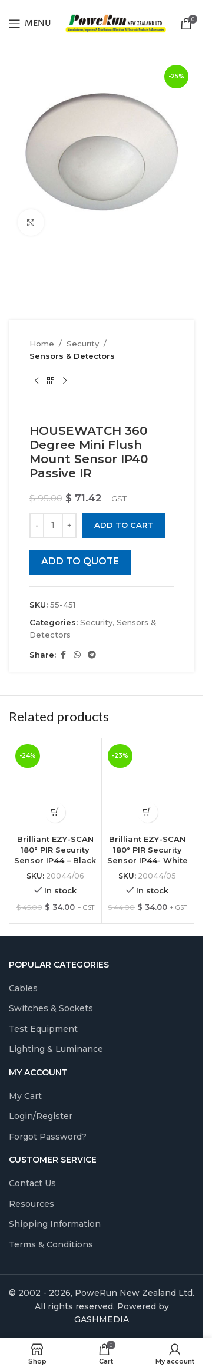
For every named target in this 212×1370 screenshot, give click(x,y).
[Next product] (65, 381)
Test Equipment (43, 1029)
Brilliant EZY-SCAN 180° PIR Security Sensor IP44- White (147, 849)
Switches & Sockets (51, 1008)
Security (83, 343)
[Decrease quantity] (36, 525)
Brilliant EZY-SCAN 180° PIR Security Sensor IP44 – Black (55, 849)
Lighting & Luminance (56, 1049)
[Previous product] (36, 381)
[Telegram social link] (92, 655)
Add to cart (123, 525)
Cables (23, 988)
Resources (31, 1204)
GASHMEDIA (101, 1319)
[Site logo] (115, 22)
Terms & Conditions (51, 1244)
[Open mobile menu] (30, 23)
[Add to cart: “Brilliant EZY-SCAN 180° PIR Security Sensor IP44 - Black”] (55, 812)
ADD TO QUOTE (80, 561)
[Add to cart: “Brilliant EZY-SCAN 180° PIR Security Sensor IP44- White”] (147, 812)
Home (41, 343)
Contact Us (32, 1183)
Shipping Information (55, 1224)
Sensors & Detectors (72, 356)
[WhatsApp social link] (77, 655)
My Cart (25, 1096)
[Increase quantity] (69, 525)
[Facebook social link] (63, 655)
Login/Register (40, 1116)
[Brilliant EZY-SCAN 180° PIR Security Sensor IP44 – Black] (55, 784)
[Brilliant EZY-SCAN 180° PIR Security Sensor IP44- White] (148, 784)
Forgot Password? (48, 1136)
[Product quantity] (53, 525)
